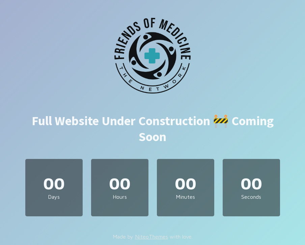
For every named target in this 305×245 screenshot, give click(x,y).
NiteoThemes (151, 237)
